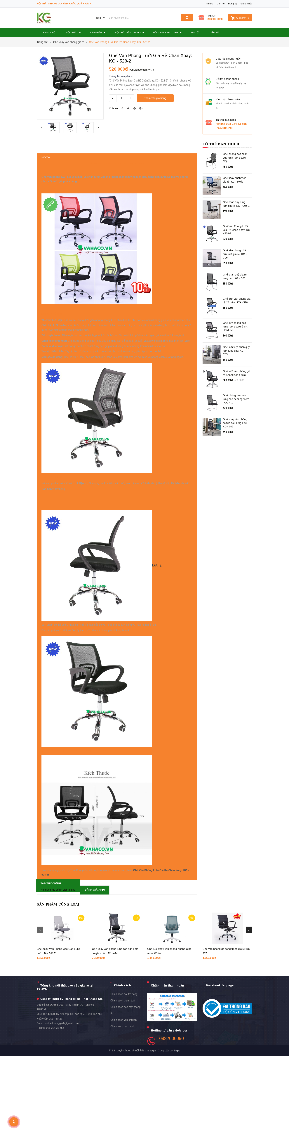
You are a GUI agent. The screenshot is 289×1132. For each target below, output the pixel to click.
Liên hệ (220, 3)
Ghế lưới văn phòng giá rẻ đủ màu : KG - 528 (236, 300)
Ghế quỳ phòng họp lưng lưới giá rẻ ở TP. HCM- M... (235, 326)
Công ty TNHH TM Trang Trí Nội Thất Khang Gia (71, 1075)
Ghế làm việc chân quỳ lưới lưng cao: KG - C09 (236, 351)
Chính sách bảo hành (122, 1102)
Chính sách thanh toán (123, 1076)
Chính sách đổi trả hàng (123, 1070)
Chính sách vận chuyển (123, 1096)
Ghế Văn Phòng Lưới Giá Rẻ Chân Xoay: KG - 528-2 (236, 230)
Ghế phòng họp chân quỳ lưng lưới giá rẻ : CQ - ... (235, 157)
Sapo (177, 1126)
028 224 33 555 (55, 1104)
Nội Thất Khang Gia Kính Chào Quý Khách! (64, 3)
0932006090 (171, 1114)
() (240, 17)
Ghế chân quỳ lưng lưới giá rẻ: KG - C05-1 (236, 204)
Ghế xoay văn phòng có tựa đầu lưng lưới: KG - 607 (235, 423)
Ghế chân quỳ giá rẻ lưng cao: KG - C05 (235, 276)
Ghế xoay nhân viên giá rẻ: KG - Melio (234, 179)
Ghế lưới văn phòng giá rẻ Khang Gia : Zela (236, 373)
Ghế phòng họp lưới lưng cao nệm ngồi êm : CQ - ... (236, 399)
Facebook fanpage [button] (220, 1061)
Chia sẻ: (114, 108)
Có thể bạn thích (221, 144)
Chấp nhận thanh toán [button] (167, 1061)
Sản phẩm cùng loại (58, 981)
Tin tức (209, 3)
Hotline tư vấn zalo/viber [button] (169, 1106)
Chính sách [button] (122, 1061)
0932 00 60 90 (215, 19)
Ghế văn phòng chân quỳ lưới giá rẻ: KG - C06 (235, 254)
